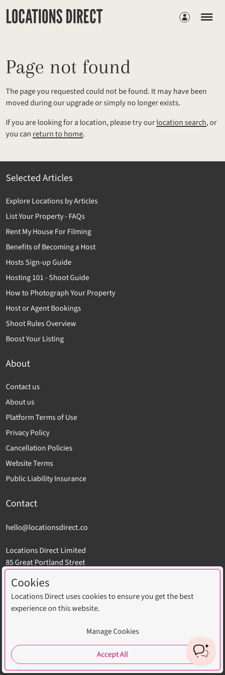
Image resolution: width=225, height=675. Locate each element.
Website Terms (29, 463)
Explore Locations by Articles (52, 201)
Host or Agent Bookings (43, 308)
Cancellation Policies (39, 448)
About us (20, 402)
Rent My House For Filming (48, 231)
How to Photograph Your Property (60, 293)
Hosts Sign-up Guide (38, 262)
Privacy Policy (27, 433)
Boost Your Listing (35, 339)
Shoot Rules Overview (41, 323)
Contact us (23, 387)
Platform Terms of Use (41, 417)
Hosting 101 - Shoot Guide (47, 277)
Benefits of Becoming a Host (50, 247)
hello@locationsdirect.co (47, 527)
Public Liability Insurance (46, 478)
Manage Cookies (112, 631)
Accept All (112, 654)
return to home (58, 134)
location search (181, 122)
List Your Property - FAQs (45, 216)
